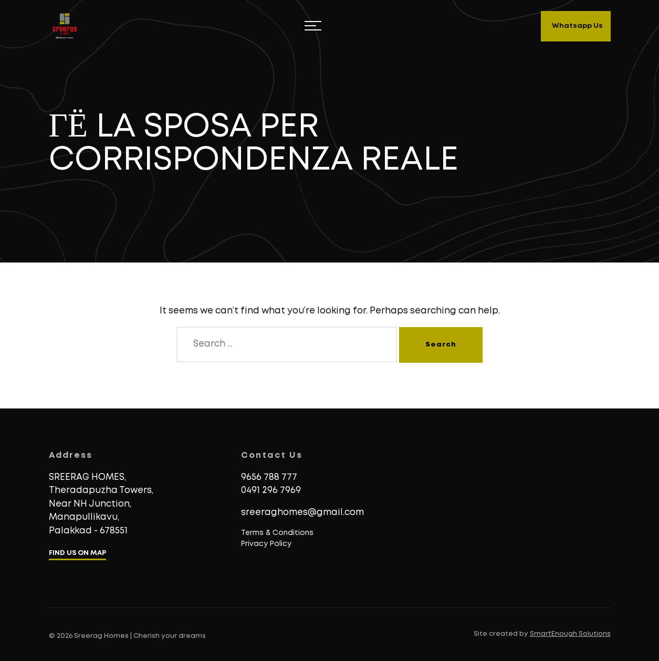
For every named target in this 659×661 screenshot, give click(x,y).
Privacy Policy (266, 544)
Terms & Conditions (277, 533)
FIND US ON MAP (77, 553)
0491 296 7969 (271, 491)
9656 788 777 (269, 477)
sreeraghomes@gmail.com (302, 513)
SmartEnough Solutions (570, 634)
